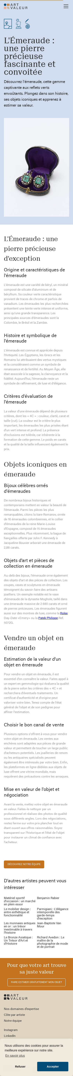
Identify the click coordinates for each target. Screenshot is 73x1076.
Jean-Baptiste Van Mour (49, 925)
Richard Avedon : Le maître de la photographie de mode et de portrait (52, 942)
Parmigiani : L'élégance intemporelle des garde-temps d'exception (52, 914)
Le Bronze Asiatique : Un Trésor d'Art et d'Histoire (18, 940)
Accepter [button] (53, 1066)
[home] (15, 6)
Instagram (11, 1030)
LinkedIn (10, 1036)
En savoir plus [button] (15, 1055)
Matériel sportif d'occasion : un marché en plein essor (19, 901)
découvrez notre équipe (24, 864)
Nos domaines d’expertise (21, 1009)
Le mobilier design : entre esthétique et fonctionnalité (17, 912)
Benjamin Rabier (48, 898)
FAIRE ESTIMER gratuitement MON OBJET (36, 982)
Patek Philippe (48, 618)
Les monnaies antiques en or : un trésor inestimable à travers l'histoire (19, 928)
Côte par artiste (14, 1015)
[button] (65, 6)
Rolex (64, 613)
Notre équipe (13, 1021)
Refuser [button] (20, 1066)
